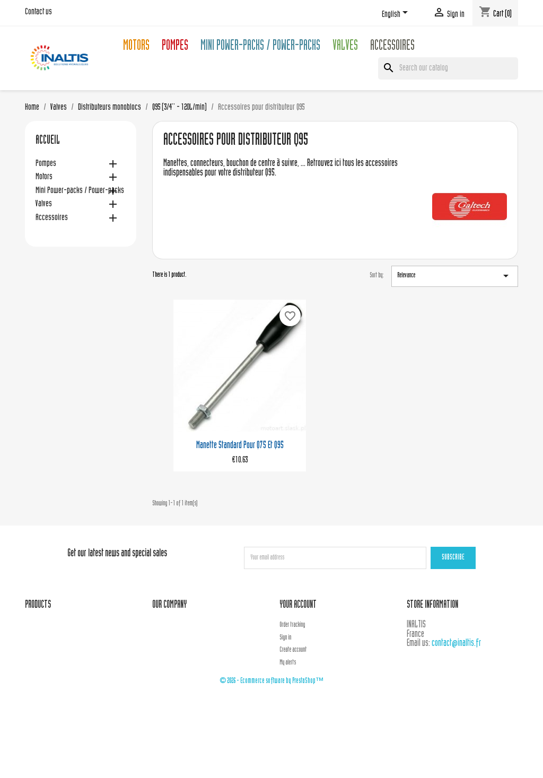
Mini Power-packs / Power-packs (260, 47)
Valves (345, 47)
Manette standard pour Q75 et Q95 (240, 446)
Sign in (285, 638)
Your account (298, 605)
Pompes (175, 47)
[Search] (448, 68)
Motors (136, 47)
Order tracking (292, 625)
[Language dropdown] (396, 14)
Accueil (48, 141)
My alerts (287, 663)
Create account (292, 650)
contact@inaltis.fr (456, 644)
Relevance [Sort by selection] (454, 275)
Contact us (38, 12)
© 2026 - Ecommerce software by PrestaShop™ (271, 681)
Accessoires (392, 47)
